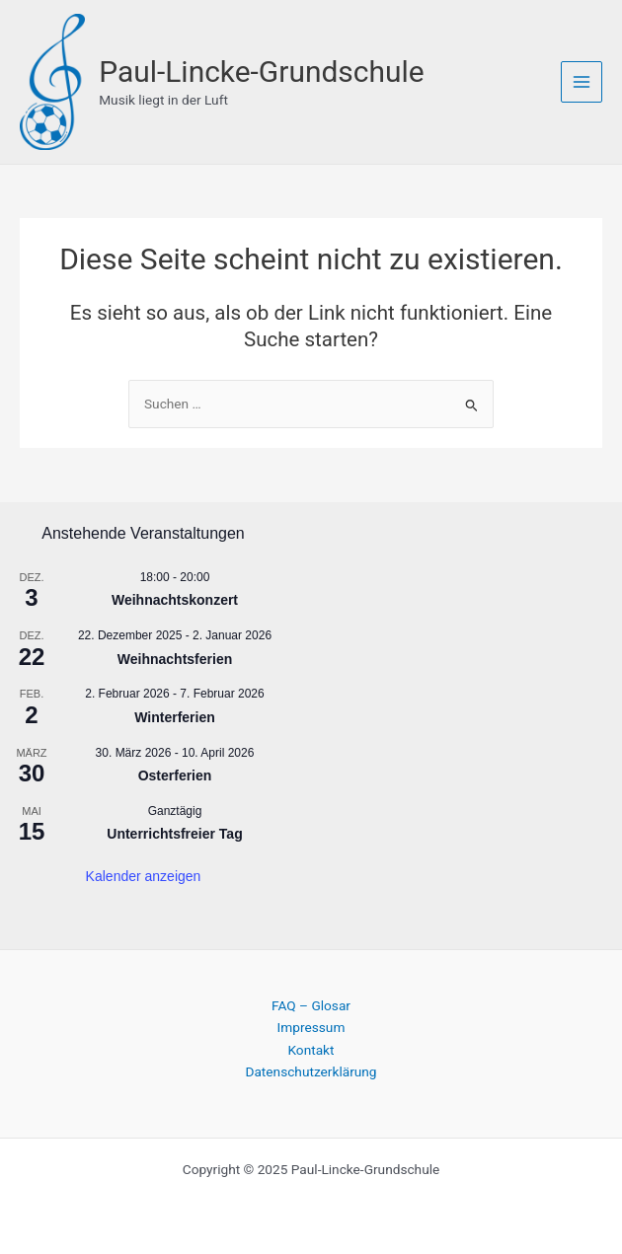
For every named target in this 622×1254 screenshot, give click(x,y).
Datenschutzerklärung (310, 1068)
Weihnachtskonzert (175, 598)
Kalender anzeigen (143, 873)
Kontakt (310, 1047)
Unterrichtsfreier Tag (174, 831)
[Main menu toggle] (582, 80)
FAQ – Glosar (311, 1002)
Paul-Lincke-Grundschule (271, 70)
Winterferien (174, 714)
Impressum (311, 1024)
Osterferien (175, 772)
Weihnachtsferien (174, 656)
